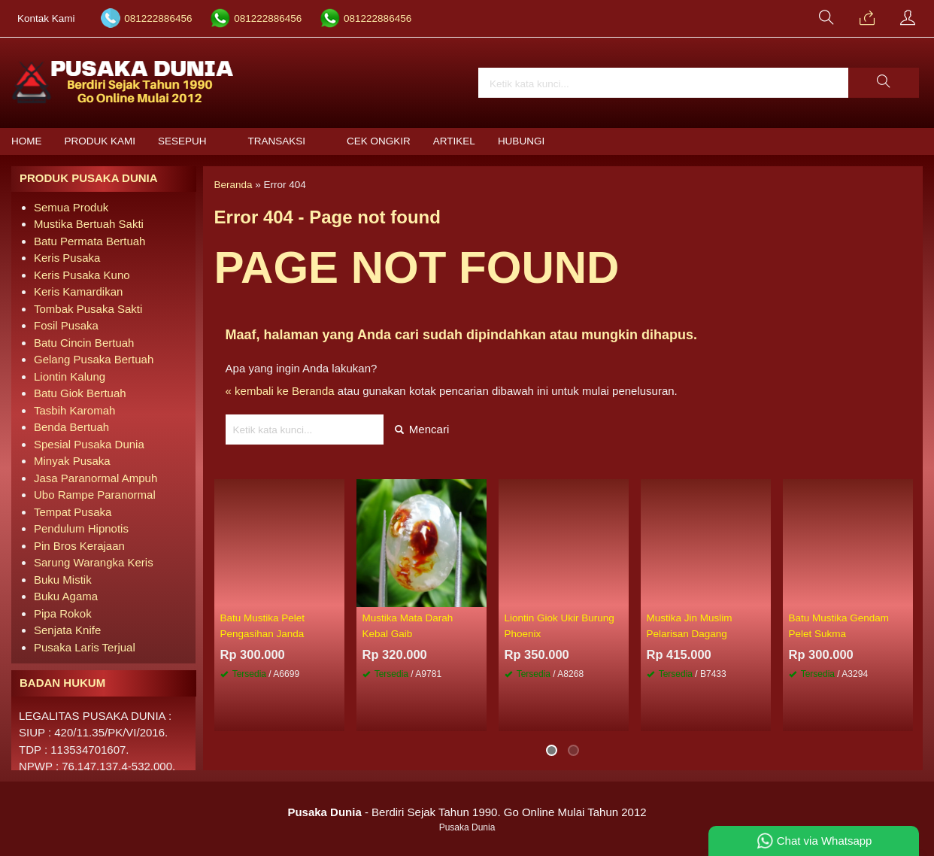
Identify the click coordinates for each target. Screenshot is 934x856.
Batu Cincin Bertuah (84, 342)
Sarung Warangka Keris (93, 562)
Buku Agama (66, 596)
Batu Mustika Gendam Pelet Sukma (839, 625)
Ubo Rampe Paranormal (95, 494)
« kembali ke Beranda (280, 390)
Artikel (454, 141)
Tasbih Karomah (74, 410)
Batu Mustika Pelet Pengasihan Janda (262, 625)
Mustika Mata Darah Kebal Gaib (407, 625)
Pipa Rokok (63, 613)
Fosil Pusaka (66, 325)
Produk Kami (100, 141)
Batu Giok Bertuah (80, 393)
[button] (883, 83)
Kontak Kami (46, 18)
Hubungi (521, 141)
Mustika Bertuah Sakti (89, 223)
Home (26, 141)
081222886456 (158, 18)
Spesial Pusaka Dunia (89, 444)
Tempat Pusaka (72, 511)
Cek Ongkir (379, 141)
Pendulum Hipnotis (81, 528)
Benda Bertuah (71, 426)
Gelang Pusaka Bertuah (93, 359)
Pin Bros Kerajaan (79, 545)
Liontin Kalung (69, 376)
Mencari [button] (422, 429)
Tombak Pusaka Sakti (88, 308)
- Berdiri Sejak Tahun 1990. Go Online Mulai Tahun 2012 (466, 812)
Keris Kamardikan (78, 291)
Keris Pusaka (67, 257)
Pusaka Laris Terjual (84, 647)
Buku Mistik (63, 579)
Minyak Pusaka (72, 460)
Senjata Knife (67, 630)
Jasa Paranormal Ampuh (95, 478)
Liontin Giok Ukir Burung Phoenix (559, 625)
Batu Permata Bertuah (89, 241)
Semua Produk (71, 207)
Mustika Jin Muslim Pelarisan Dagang (689, 625)
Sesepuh (182, 141)
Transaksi (277, 141)
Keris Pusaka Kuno (82, 275)
